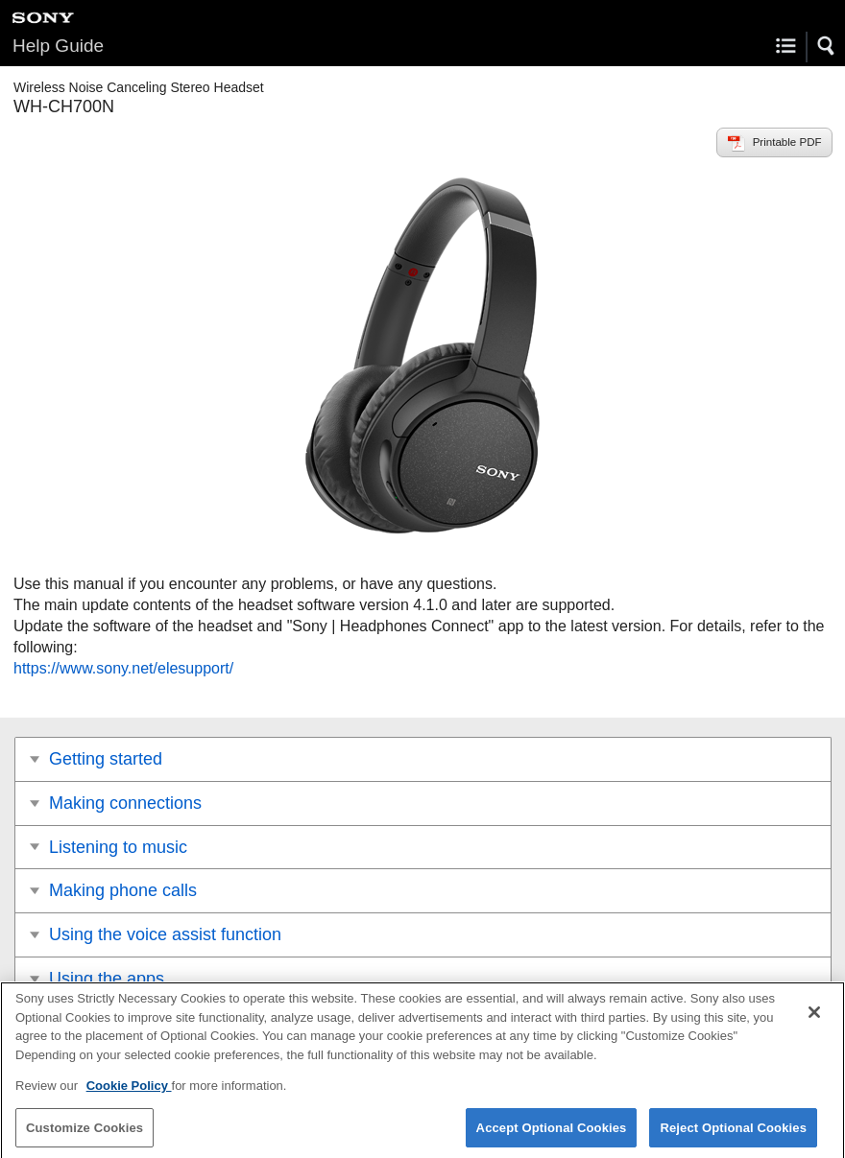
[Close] (814, 1018)
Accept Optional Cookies (551, 1133)
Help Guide (58, 45)
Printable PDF (787, 142)
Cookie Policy (129, 1091)
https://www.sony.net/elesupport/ (123, 668)
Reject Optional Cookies (733, 1133)
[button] (826, 46)
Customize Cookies (84, 1133)
